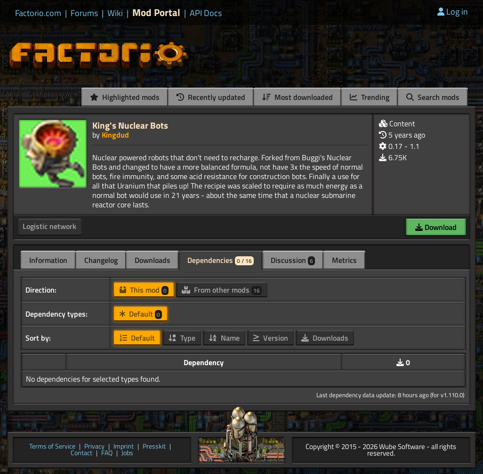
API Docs (206, 13)
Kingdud (115, 134)
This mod (144, 289)
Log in (452, 11)
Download (436, 227)
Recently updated (211, 97)
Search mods (432, 97)
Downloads (152, 260)
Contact (81, 453)
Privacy (94, 446)
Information (48, 260)
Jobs (127, 453)
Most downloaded (297, 97)
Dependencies (220, 260)
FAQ (107, 453)
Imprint (123, 446)
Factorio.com (38, 13)
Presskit (154, 446)
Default (141, 313)
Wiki (115, 13)
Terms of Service (52, 446)
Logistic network (49, 226)
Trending (369, 97)
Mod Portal (156, 12)
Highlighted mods (125, 97)
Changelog (101, 260)
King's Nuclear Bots (130, 125)
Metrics (344, 260)
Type (181, 337)
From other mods (222, 289)
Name (224, 337)
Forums (84, 13)
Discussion (293, 260)
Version (270, 337)
